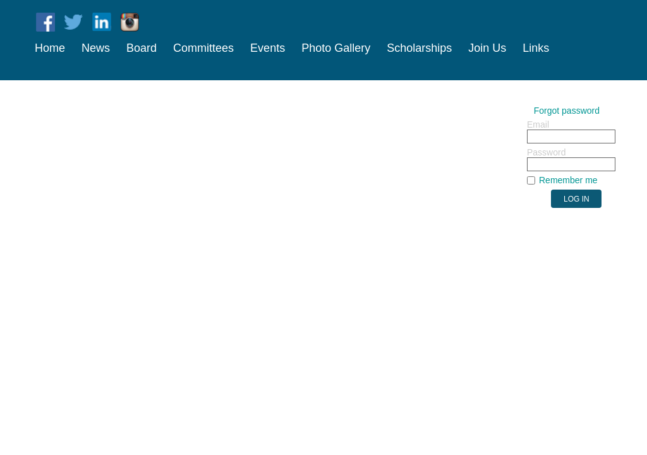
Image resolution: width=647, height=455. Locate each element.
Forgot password (567, 111)
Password (546, 152)
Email (538, 124)
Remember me (568, 180)
